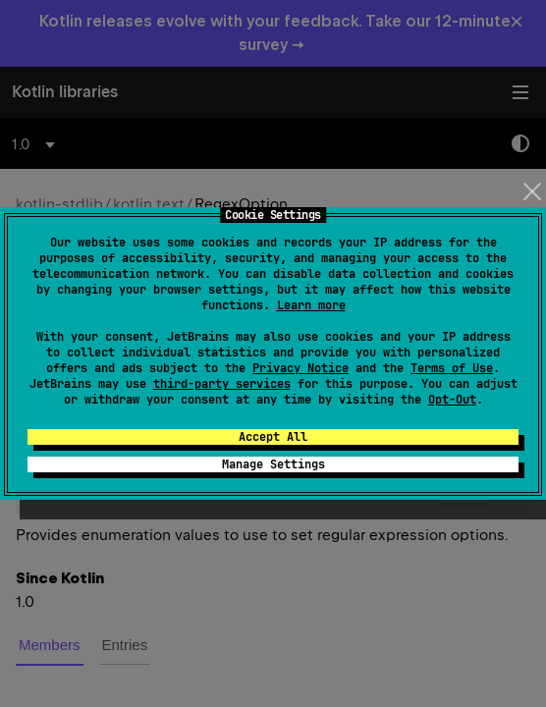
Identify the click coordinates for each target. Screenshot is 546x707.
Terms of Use (451, 368)
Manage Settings (273, 464)
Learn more (311, 305)
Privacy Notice (300, 368)
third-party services (222, 384)
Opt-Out (452, 400)
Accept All (273, 437)
